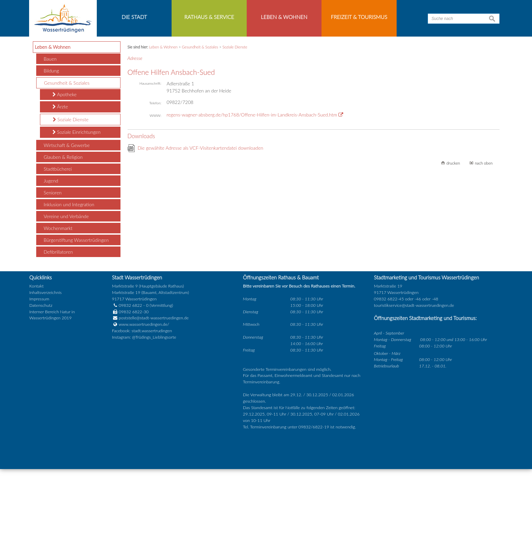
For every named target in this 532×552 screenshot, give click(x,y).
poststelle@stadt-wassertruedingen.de (154, 401)
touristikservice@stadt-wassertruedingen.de (414, 388)
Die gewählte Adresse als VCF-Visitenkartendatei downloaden (200, 231)
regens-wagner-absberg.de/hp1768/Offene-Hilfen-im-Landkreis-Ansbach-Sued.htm (252, 198)
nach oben (484, 245)
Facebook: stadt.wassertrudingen (142, 414)
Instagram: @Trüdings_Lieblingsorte (144, 420)
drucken (453, 245)
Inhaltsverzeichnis (45, 375)
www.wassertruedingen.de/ (144, 407)
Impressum (39, 381)
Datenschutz (40, 388)
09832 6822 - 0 (130, 388)
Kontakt (36, 369)
